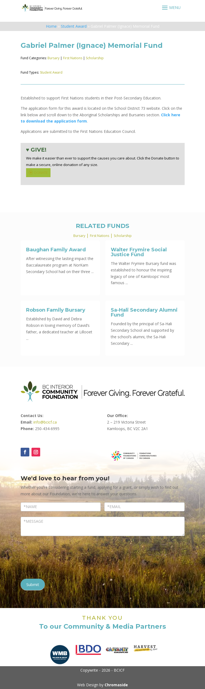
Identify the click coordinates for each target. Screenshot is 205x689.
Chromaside (116, 684)
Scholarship (95, 58)
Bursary (53, 58)
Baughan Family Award (56, 250)
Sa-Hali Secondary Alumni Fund (144, 312)
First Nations (72, 58)
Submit (32, 584)
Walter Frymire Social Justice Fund (139, 252)
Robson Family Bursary (55, 310)
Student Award (74, 26)
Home (51, 26)
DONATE (37, 172)
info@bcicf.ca (45, 422)
